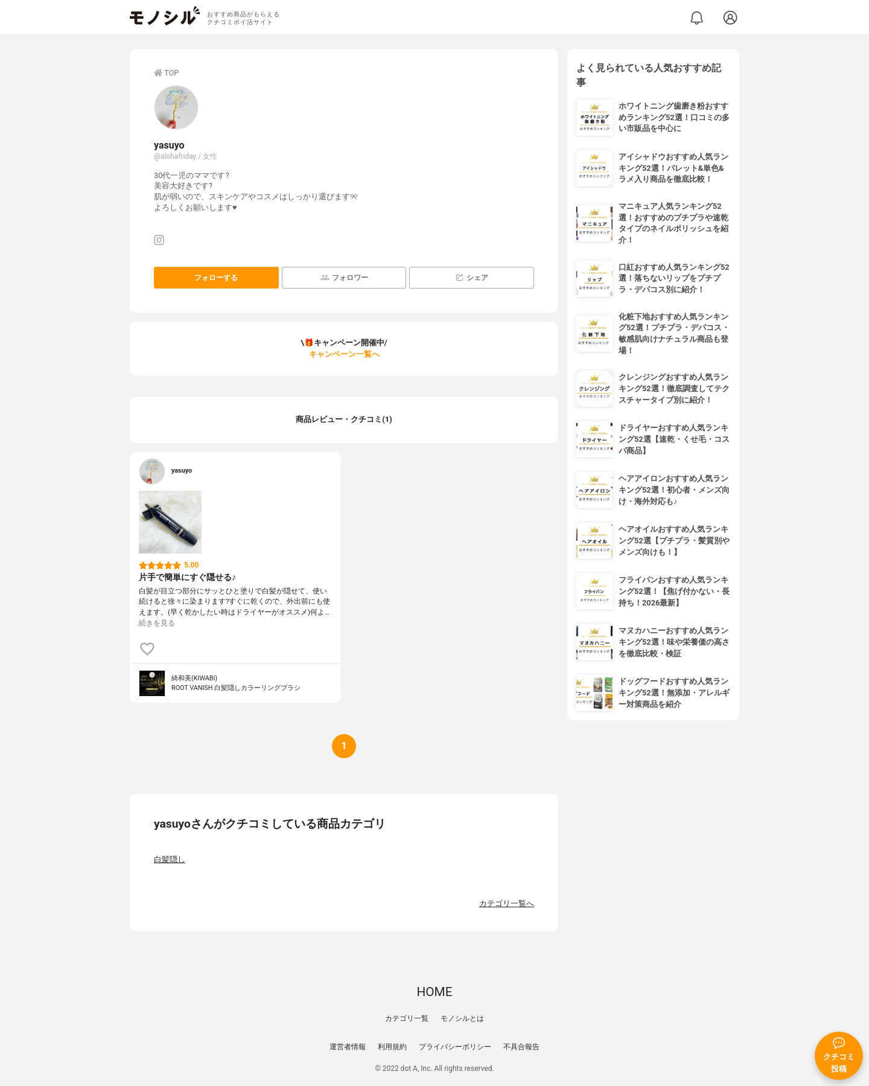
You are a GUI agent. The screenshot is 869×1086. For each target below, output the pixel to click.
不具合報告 (521, 1047)
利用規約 (392, 1047)
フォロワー (344, 277)
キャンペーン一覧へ (344, 354)
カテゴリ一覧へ (506, 903)
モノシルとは (462, 1018)
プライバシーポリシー (455, 1047)
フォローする (216, 277)
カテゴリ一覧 (406, 1018)
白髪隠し (169, 859)
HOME (434, 992)
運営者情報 (347, 1047)
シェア (471, 277)
